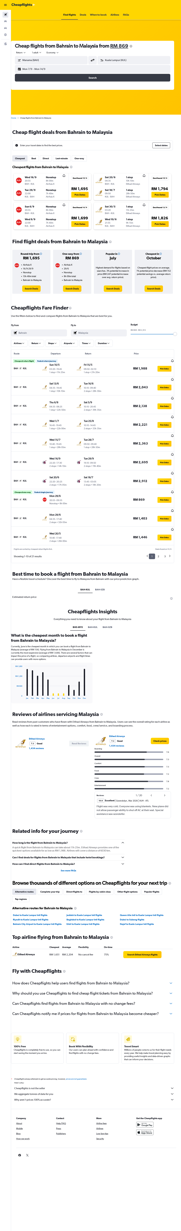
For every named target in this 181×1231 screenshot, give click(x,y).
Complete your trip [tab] (54, 876)
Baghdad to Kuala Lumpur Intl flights (89, 904)
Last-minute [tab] (66, 158)
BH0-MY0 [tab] (81, 605)
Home (18, 118)
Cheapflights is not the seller (97, 1073)
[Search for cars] (5, 28)
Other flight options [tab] (132, 876)
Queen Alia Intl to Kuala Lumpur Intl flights (144, 900)
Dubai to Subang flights (135, 904)
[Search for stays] (5, 21)
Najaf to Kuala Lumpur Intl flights (140, 909)
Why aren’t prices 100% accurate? (97, 1084)
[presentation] (135, 46)
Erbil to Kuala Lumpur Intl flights (86, 909)
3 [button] (167, 534)
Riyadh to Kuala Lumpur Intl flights (35, 904)
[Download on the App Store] (147, 1117)
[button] (5, 4)
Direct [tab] (50, 158)
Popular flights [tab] (156, 876)
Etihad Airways (41, 717)
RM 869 (124, 46)
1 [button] (154, 534)
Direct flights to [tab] (79, 876)
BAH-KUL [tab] (89, 568)
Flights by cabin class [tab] (104, 876)
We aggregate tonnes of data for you (97, 1079)
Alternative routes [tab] (29, 876)
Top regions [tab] (25, 884)
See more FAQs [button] (72, 849)
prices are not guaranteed (81, 1064)
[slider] (177, 334)
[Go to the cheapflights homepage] (23, 5)
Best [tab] (38, 158)
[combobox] (57, 52)
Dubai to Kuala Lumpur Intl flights (35, 900)
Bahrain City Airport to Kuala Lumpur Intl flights (42, 909)
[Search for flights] (5, 14)
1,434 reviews (41, 727)
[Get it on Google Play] (147, 1109)
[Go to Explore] (5, 35)
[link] (36, 288)
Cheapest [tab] (25, 158)
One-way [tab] (84, 158)
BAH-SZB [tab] (103, 568)
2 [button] (160, 534)
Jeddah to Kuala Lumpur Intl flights (88, 900)
